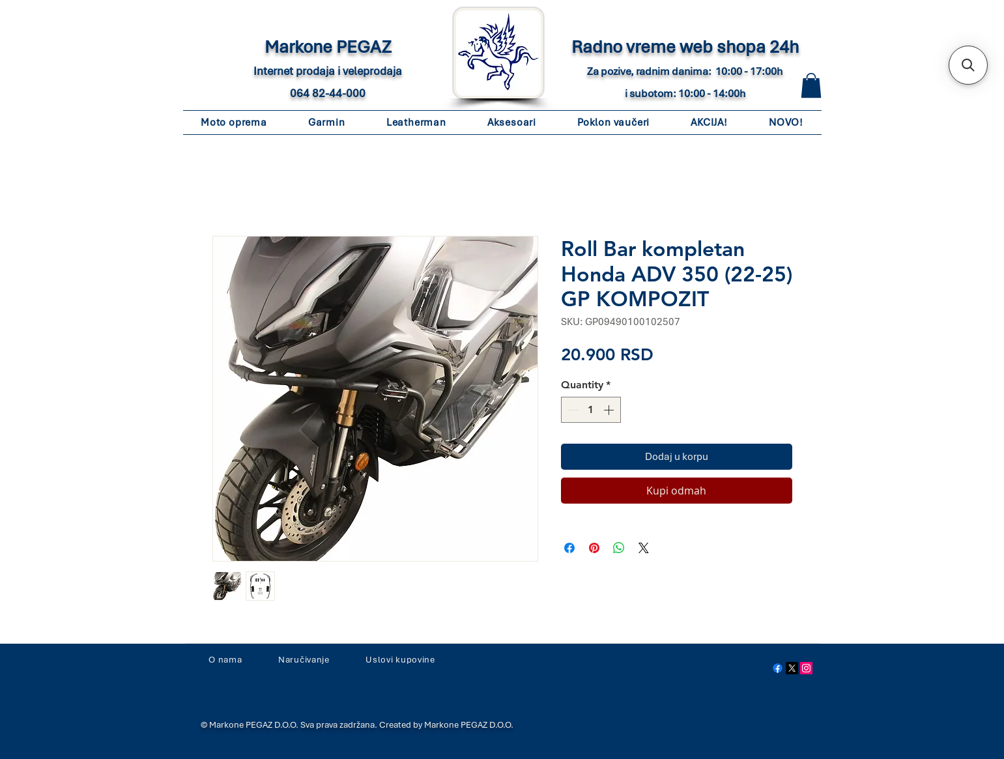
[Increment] (610, 409)
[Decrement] (572, 409)
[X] (792, 668)
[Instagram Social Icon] (806, 668)
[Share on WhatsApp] (619, 548)
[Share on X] (644, 548)
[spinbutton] (591, 409)
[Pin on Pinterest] (594, 548)
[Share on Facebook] (569, 548)
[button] (811, 85)
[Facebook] (777, 668)
